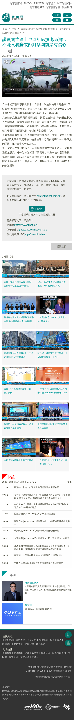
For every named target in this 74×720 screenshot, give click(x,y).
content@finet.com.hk (48, 196)
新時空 (35, 653)
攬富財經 (25, 657)
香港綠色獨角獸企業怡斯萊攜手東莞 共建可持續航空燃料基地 (19, 319)
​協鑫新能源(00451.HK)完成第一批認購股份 (34, 513)
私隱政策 (29, 644)
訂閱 (57, 15)
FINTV (27, 3)
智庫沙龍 (53, 7)
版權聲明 (6, 644)
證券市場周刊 (59, 653)
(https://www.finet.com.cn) (33, 229)
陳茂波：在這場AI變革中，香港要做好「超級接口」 (19, 426)
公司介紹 (31, 640)
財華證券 (51, 3)
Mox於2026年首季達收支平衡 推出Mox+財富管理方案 (52, 284)
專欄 (13, 575)
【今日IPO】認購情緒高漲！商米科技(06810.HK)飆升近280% (52, 390)
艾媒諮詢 (18, 653)
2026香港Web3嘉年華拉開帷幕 (18, 460)
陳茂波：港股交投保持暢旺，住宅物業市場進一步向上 (52, 355)
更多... (35, 657)
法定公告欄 (8, 640)
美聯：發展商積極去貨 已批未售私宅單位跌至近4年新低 (18, 284)
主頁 (4, 29)
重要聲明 (18, 644)
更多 (69, 482)
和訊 (27, 653)
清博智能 (6, 653)
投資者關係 (55, 640)
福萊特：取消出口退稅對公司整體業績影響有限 (36, 487)
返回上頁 (61, 246)
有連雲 (28, 605)
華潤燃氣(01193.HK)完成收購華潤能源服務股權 (36, 530)
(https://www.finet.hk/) (26, 225)
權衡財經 (13, 657)
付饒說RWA (31, 583)
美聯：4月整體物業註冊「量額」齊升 (17, 390)
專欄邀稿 (43, 640)
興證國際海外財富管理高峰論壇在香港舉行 (52, 426)
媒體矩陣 (64, 3)
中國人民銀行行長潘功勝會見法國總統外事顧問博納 (38, 563)
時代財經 (45, 653)
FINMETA (39, 3)
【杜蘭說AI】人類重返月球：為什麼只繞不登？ (52, 462)
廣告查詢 (20, 640)
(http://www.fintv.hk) (34, 234)
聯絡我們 (67, 7)
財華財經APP (37, 7)
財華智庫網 (16, 3)
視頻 (13, 29)
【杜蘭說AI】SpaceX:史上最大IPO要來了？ (52, 319)
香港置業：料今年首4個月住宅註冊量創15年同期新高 (18, 355)
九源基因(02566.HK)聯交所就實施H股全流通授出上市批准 (41, 538)
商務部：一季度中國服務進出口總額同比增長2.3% (38, 555)
